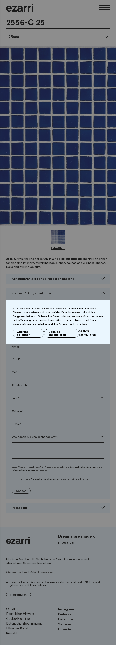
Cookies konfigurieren (87, 332)
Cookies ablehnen (23, 333)
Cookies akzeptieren (57, 333)
